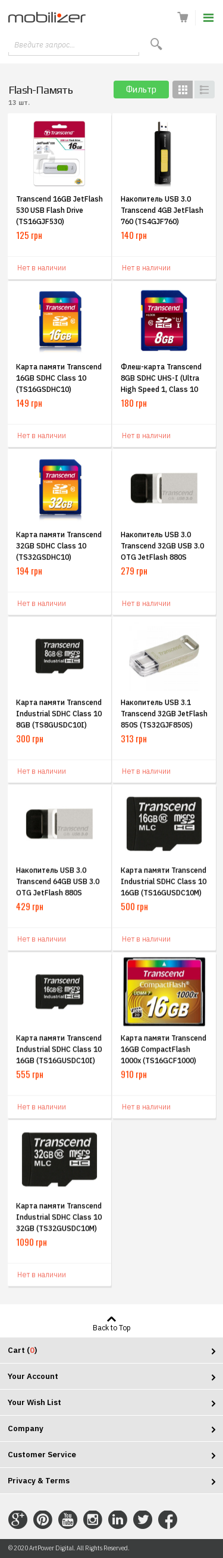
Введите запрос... (44, 45)
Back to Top (112, 1327)
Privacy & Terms (39, 1481)
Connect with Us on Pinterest (42, 1520)
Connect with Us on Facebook (167, 1520)
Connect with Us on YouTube (67, 1520)
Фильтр (141, 89)
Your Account (33, 1376)
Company (25, 1428)
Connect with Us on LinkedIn (117, 1520)
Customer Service (42, 1455)
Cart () (22, 1350)
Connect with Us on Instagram (92, 1520)
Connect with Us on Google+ (17, 1520)
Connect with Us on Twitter (142, 1520)
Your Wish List (34, 1402)
